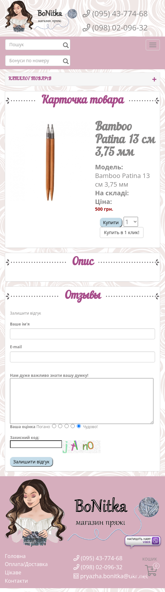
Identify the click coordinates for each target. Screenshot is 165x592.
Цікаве (13, 572)
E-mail (16, 347)
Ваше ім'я (20, 324)
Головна (15, 556)
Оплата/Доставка (26, 564)
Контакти (16, 580)
